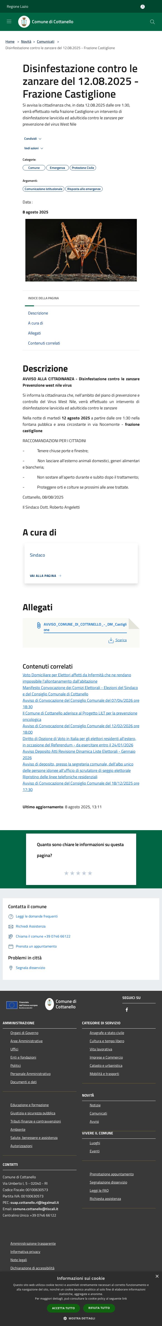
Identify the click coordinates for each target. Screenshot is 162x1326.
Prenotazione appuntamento (112, 1174)
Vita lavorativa (101, 1049)
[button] (81, 1318)
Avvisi (94, 1121)
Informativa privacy (25, 1251)
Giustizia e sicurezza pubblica (32, 1113)
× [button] (157, 1276)
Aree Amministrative (26, 1041)
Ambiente (17, 1129)
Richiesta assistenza (105, 1198)
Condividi (33, 139)
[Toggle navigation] (9, 21)
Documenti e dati (23, 1082)
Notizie (95, 1105)
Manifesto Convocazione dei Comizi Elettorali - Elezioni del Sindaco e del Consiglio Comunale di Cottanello (80, 691)
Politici (15, 1065)
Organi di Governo (24, 1032)
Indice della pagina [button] (43, 298)
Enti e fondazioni (23, 1057)
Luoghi (95, 1143)
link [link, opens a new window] (124, 1299)
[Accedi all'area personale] (142, 6)
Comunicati (45, 41)
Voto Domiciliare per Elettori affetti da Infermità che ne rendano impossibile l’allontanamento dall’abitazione (77, 678)
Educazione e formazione (29, 1105)
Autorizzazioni (21, 1146)
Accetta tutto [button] (63, 1308)
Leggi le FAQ (99, 1190)
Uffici (14, 1049)
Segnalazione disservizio (108, 1182)
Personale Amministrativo (30, 1073)
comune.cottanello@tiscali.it (35, 1209)
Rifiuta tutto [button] (99, 1308)
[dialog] (81, 1299)
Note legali (18, 1260)
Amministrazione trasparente (33, 1243)
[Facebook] (126, 1010)
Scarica (117, 640)
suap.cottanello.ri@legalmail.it (35, 1202)
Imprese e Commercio (106, 1057)
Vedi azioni (34, 148)
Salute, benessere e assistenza (34, 1137)
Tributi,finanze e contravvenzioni (35, 1121)
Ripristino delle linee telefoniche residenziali (60, 777)
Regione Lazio (17, 6)
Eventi (95, 1151)
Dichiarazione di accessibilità (32, 1268)
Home (10, 41)
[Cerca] (152, 22)
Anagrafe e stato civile (107, 1032)
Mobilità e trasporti (104, 1073)
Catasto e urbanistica (106, 1065)
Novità (26, 41)
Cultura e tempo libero (107, 1041)
